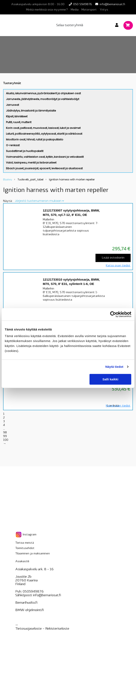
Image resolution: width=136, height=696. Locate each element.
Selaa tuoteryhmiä (69, 25)
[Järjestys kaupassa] (39, 201)
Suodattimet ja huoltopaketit (24, 151)
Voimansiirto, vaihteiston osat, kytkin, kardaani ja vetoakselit (45, 157)
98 (5, 432)
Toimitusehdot (25, 548)
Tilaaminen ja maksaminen (32, 553)
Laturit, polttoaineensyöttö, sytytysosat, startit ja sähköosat (44, 133)
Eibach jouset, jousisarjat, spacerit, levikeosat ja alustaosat (44, 168)
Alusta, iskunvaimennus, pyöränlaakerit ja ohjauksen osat (43, 93)
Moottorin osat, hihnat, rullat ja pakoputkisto (34, 139)
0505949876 (33, 591)
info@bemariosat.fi (112, 4)
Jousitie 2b (23, 576)
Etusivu (7, 179)
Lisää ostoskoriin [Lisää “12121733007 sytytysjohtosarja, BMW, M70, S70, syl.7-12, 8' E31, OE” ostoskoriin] (113, 257)
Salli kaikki (110, 379)
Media (75, 9)
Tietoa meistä (24, 542)
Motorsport (89, 9)
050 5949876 (82, 4)
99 (5, 436)
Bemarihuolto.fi (26, 602)
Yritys (104, 9)
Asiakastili (22, 561)
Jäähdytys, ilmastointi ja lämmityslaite (31, 110)
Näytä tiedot (114, 366)
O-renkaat (13, 145)
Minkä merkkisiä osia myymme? (47, 9)
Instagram (25, 534)
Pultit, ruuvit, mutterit (18, 122)
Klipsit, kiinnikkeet (16, 116)
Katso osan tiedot (118, 265)
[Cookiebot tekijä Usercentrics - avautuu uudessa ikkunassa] (113, 314)
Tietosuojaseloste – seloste (42, 628)
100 (5, 440)
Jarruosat (12, 105)
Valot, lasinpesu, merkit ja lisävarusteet (31, 162)
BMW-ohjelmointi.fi (29, 610)
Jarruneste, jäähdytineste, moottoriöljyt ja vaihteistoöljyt (42, 99)
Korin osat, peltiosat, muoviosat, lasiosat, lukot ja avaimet (43, 128)
